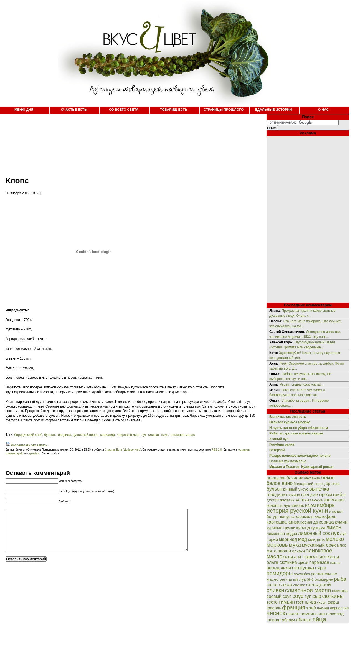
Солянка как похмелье (287, 461)
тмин (164, 435)
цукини (323, 608)
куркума (318, 528)
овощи (284, 550)
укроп (322, 602)
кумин (341, 522)
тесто (272, 602)
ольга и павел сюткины (311, 556)
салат (272, 584)
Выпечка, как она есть (287, 417)
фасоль (274, 607)
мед (302, 539)
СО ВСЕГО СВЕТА (123, 110)
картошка (277, 522)
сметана (340, 591)
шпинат (274, 619)
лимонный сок (314, 533)
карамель (304, 516)
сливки (153, 435)
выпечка (319, 489)
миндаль (316, 539)
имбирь (326, 505)
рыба (340, 579)
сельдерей (318, 584)
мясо (341, 545)
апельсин (276, 478)
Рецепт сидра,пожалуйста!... (301, 384)
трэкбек (34, 453)
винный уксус (295, 489)
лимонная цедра (282, 533)
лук (143, 435)
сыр (316, 596)
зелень (297, 505)
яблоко (303, 619)
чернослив (339, 608)
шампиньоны (312, 613)
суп (307, 596)
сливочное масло (308, 590)
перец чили (279, 567)
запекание (334, 499)
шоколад (335, 613)
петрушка (303, 567)
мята (272, 550)
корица (326, 522)
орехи (303, 562)
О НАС (323, 110)
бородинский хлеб (28, 435)
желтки (302, 499)
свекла (299, 585)
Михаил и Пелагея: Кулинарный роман (301, 467)
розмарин (324, 579)
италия (336, 511)
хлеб (311, 607)
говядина (64, 435)
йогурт (273, 516)
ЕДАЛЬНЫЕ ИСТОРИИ (273, 110)
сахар (285, 584)
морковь (277, 545)
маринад (288, 539)
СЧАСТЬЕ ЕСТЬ (74, 110)
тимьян (286, 602)
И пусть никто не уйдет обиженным (298, 428)
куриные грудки (281, 528)
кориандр (107, 435)
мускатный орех (319, 545)
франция (293, 607)
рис (310, 579)
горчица (293, 495)
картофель (325, 516)
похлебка (302, 574)
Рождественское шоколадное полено (300, 456)
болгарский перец (309, 484)
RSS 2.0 (217, 449)
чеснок (276, 613)
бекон (328, 478)
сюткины (333, 596)
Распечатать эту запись (29, 445)
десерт (273, 500)
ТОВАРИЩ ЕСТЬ (173, 110)
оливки (298, 551)
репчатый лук (292, 579)
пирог (320, 568)
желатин (287, 500)
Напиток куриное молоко (289, 422)
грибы (339, 494)
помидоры (280, 573)
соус (297, 596)
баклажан (312, 478)
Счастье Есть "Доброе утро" (123, 449)
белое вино (280, 483)
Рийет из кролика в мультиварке (296, 433)
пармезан (319, 562)
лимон (333, 527)
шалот (292, 613)
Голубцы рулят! (282, 444)
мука (295, 545)
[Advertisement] (128, 141)
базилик (294, 478)
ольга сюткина (282, 562)
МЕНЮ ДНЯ (23, 110)
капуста (287, 516)
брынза (333, 483)
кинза (293, 521)
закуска (316, 500)
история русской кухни (297, 510)
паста (335, 563)
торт (299, 602)
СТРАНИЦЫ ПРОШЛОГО (224, 110)
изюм (310, 505)
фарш (333, 602)
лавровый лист (128, 435)
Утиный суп (279, 439)
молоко (335, 539)
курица (303, 527)
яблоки (288, 620)
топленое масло (182, 435)
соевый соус (279, 596)
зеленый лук (278, 505)
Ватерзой (277, 450)
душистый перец (85, 435)
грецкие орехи (316, 494)
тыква (310, 602)
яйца (319, 619)
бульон (49, 435)
